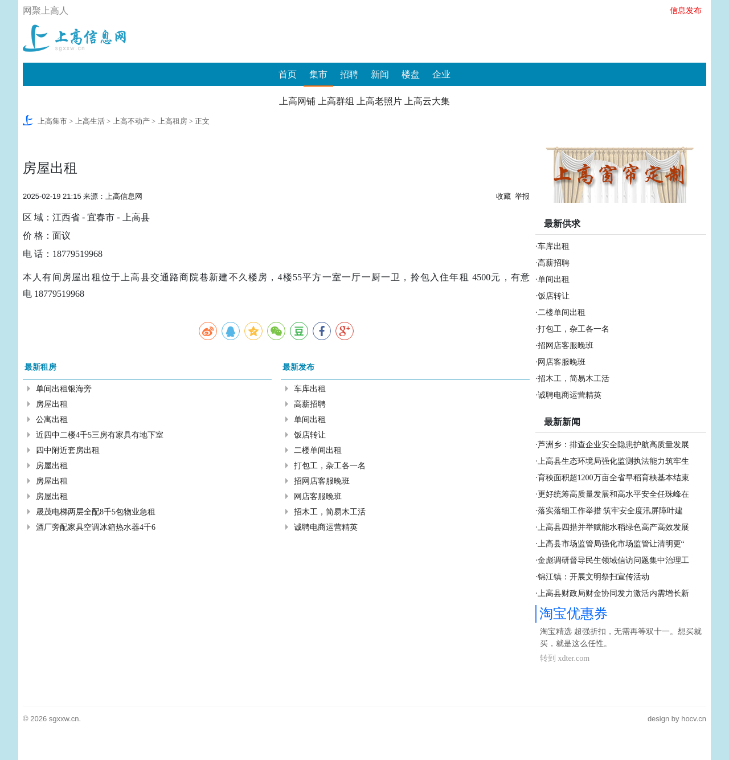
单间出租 (310, 419)
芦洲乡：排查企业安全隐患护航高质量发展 (613, 444)
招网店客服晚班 (322, 481)
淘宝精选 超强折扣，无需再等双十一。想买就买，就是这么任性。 (621, 637)
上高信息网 (123, 196)
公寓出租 (52, 419)
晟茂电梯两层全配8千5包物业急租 (95, 512)
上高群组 (336, 101)
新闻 (380, 74)
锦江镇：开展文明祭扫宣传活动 (593, 577)
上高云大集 (427, 101)
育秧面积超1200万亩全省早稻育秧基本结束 (613, 477)
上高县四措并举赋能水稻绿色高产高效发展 (613, 527)
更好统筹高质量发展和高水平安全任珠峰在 (613, 494)
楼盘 (411, 74)
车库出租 (310, 389)
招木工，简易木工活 (330, 512)
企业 (441, 74)
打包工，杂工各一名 (330, 465)
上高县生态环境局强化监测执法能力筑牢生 (613, 461)
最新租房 (40, 367)
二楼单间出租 (318, 450)
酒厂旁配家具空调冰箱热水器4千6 (95, 527)
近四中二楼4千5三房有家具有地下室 (99, 435)
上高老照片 (379, 101)
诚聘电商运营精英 (326, 527)
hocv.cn (693, 718)
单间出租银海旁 (64, 389)
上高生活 (90, 121)
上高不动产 (131, 121)
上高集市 (52, 121)
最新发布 (298, 367)
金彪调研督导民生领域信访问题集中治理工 (613, 560)
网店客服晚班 (318, 496)
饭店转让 (310, 435)
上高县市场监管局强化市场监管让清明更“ (611, 544)
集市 (318, 74)
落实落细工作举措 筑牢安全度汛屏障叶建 (610, 510)
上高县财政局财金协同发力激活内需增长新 (613, 593)
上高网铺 (297, 101)
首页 (288, 74)
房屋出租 (52, 404)
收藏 (503, 196)
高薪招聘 (310, 404)
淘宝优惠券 (573, 613)
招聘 (349, 74)
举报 (522, 196)
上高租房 (172, 121)
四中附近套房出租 (68, 450)
